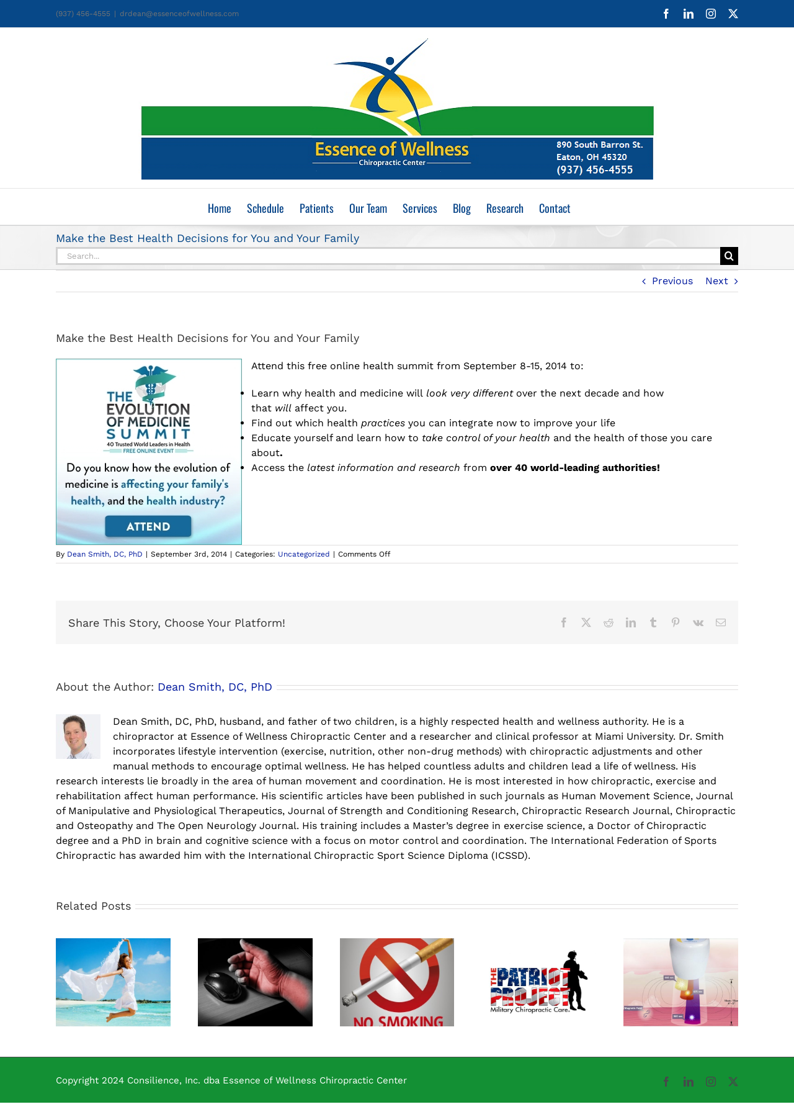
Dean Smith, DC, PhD (105, 554)
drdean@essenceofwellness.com (179, 13)
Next (716, 281)
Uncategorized (304, 554)
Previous (672, 281)
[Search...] (388, 256)
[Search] (729, 256)
